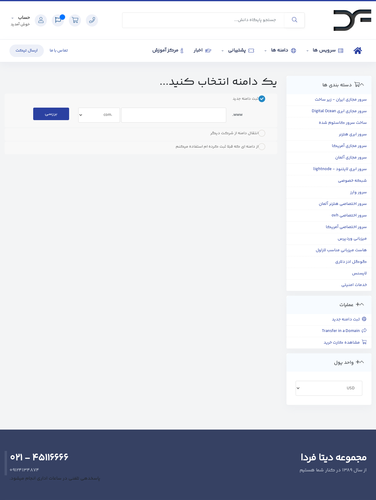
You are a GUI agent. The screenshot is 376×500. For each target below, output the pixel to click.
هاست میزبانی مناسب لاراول (341, 250)
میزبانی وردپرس (352, 238)
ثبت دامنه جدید (349, 319)
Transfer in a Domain (344, 331)
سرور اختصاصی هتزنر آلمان (343, 204)
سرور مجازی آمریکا (349, 146)
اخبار (202, 50)
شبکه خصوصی (352, 180)
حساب (23, 17)
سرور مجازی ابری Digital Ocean (339, 111)
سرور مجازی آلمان (351, 157)
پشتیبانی (240, 50)
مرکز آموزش (167, 50)
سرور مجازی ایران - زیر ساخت (341, 99)
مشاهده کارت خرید (345, 342)
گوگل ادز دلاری (351, 262)
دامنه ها (283, 50)
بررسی (51, 113)
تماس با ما (59, 50)
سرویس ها (327, 50)
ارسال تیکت (27, 50)
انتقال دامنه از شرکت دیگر (237, 133)
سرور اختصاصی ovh (349, 215)
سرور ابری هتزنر (353, 134)
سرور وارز (358, 192)
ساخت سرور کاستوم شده (343, 123)
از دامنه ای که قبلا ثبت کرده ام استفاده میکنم (220, 146)
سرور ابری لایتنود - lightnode (340, 169)
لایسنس (359, 273)
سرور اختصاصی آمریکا (346, 227)
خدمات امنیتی (354, 285)
